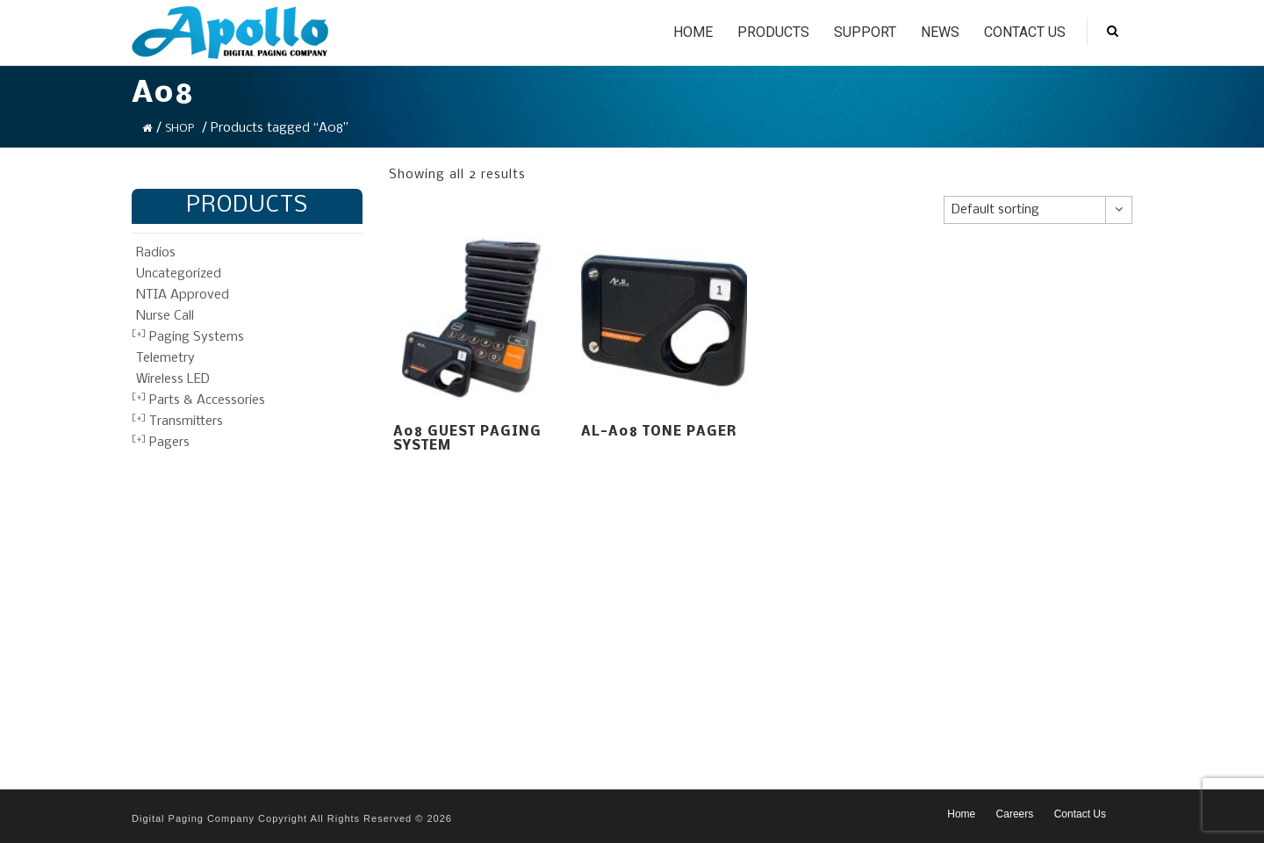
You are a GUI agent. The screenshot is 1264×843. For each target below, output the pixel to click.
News (940, 32)
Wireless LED (173, 379)
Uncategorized (178, 274)
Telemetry (165, 358)
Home (693, 32)
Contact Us (1025, 32)
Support (865, 32)
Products (773, 32)
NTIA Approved (182, 295)
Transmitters (186, 421)
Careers (1015, 814)
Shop (179, 128)
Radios (156, 253)
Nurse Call (165, 316)
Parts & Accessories (207, 400)
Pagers (169, 443)
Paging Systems (196, 337)
